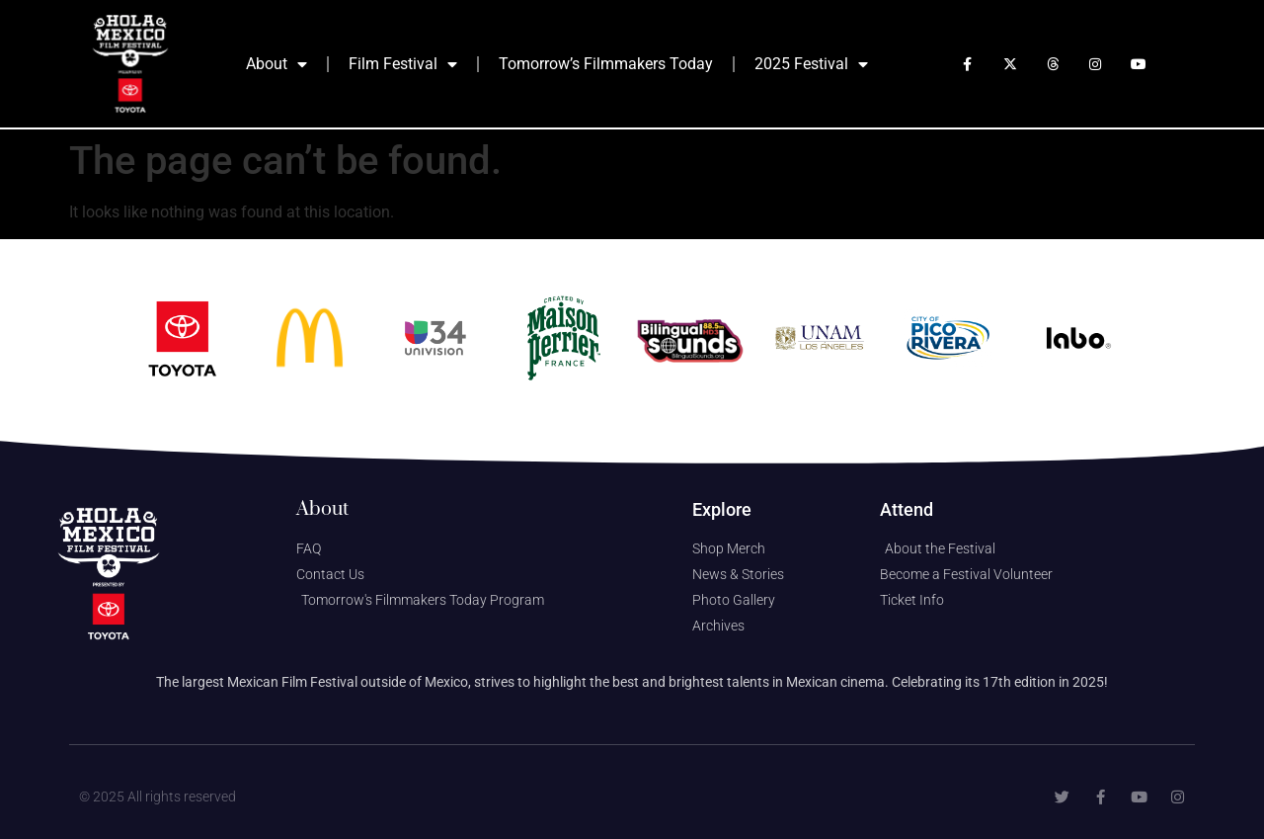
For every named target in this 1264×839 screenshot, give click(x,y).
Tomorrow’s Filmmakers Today (606, 63)
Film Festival (403, 64)
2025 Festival (811, 64)
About (276, 64)
